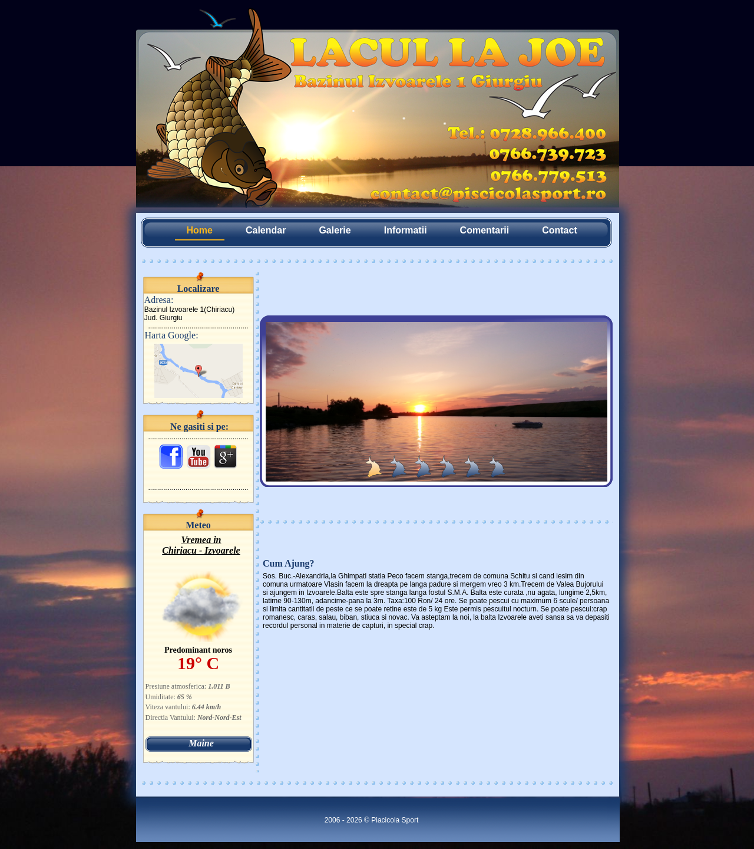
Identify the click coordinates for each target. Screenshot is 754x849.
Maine (201, 743)
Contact (559, 230)
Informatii (405, 230)
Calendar (266, 230)
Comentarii (485, 230)
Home (200, 230)
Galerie (334, 230)
